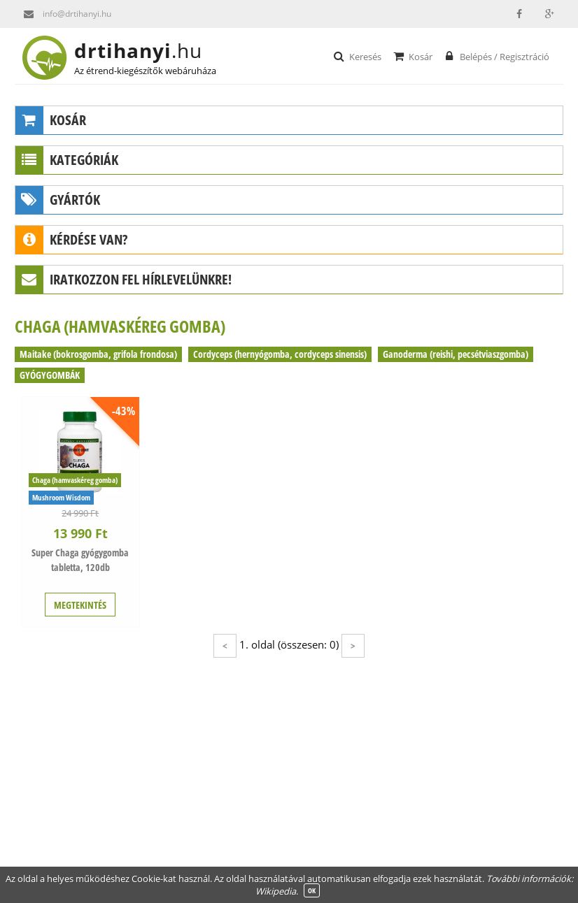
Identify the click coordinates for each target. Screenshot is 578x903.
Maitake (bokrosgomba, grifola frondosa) (98, 354)
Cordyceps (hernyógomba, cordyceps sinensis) (280, 354)
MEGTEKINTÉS (80, 605)
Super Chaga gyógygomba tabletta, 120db (80, 560)
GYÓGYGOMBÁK (50, 375)
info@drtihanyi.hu (63, 14)
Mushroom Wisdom (61, 497)
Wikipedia (275, 891)
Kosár (411, 56)
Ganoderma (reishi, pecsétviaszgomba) (455, 354)
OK (312, 890)
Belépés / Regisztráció (495, 56)
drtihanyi (149, 50)
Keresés (356, 56)
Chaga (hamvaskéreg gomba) (75, 480)
